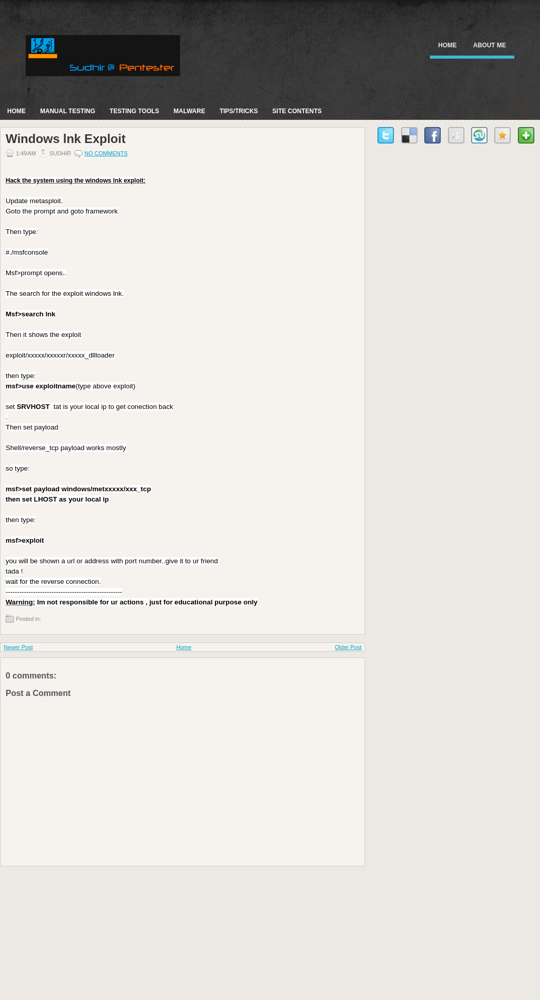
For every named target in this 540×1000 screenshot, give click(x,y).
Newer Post (18, 647)
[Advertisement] (77, 930)
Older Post (348, 647)
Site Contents (297, 111)
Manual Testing (67, 111)
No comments (106, 153)
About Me (489, 45)
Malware (189, 111)
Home (447, 45)
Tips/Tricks (239, 111)
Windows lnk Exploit (65, 139)
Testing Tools (134, 111)
